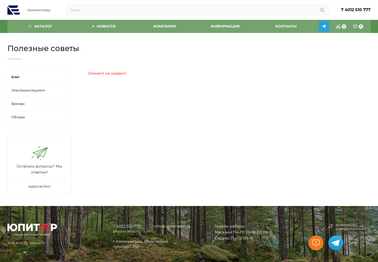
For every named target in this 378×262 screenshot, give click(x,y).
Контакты (286, 26)
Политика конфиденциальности (353, 227)
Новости (104, 26)
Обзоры (18, 117)
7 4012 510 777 (356, 9)
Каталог (40, 26)
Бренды (18, 104)
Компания (164, 26)
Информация (225, 26)
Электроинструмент (28, 90)
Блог (15, 77)
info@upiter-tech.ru (172, 226)
